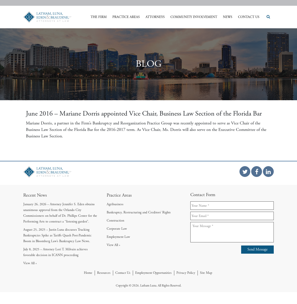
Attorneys (155, 17)
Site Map (206, 273)
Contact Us (248, 17)
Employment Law (118, 237)
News (227, 17)
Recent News (35, 195)
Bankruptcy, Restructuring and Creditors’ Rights (139, 212)
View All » (30, 263)
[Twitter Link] (244, 171)
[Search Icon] (267, 17)
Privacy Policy (185, 273)
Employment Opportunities (153, 273)
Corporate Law (117, 229)
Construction (115, 220)
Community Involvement (193, 17)
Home (88, 273)
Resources (104, 273)
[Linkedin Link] (268, 171)
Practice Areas (126, 17)
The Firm (99, 17)
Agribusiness (115, 204)
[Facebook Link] (256, 171)
